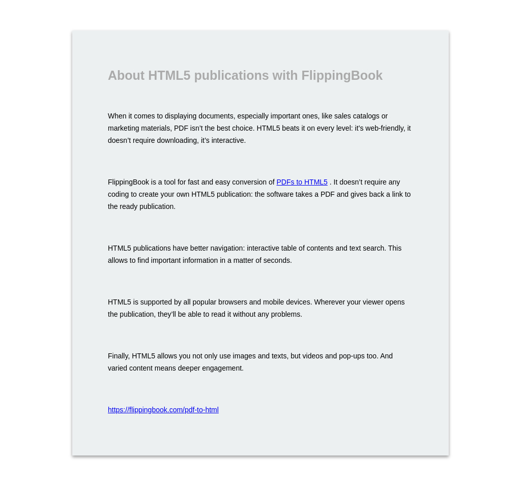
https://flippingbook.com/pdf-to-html (163, 410)
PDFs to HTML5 (302, 182)
